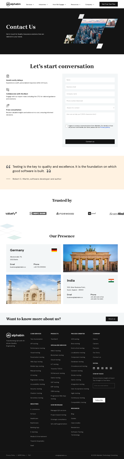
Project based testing (58, 415)
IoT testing (54, 364)
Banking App (34, 427)
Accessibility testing (37, 384)
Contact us (97, 357)
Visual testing (35, 353)
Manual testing (35, 371)
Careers (96, 344)
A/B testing (75, 339)
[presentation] (80, 135)
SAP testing (55, 382)
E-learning (34, 432)
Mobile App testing (37, 366)
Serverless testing (36, 398)
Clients (95, 339)
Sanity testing (76, 380)
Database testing (77, 362)
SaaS (32, 445)
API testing (34, 344)
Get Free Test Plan (108, 4)
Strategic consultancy (59, 419)
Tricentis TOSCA (56, 369)
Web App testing (36, 362)
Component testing (78, 357)
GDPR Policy (21, 455)
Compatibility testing (78, 402)
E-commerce (35, 409)
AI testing (33, 375)
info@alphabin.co (61, 455)
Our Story (96, 353)
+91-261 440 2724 (97, 297)
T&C (29, 455)
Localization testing (78, 353)
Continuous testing (78, 398)
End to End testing (77, 348)
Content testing (77, 371)
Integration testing (77, 384)
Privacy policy (105, 127)
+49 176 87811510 (40, 267)
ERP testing (55, 387)
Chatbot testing (36, 393)
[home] (13, 4)
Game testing (55, 378)
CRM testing (55, 391)
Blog (72, 414)
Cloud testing (55, 360)
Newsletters (75, 427)
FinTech (33, 414)
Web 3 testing (56, 351)
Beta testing (75, 344)
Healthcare (34, 418)
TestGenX (54, 339)
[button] (30, 4)
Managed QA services (58, 410)
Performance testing (37, 348)
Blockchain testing (57, 355)
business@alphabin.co (18, 267)
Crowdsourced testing (79, 366)
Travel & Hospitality (37, 441)
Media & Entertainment (38, 436)
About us (112, 319)
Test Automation (36, 339)
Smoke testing (76, 375)
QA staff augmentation (59, 424)
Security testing (36, 389)
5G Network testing (58, 373)
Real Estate (34, 423)
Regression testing (37, 380)
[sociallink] (94, 368)
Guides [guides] (73, 418)
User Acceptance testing (80, 389)
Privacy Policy (10, 455)
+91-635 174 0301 (97, 299)
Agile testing (75, 393)
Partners (96, 348)
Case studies (75, 423)
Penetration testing (37, 357)
